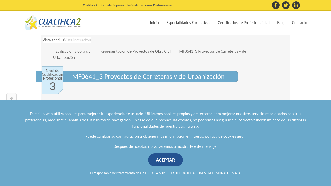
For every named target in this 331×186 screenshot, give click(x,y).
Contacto (299, 22)
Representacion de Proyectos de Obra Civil (136, 51)
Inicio (154, 22)
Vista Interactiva (77, 39)
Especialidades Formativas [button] (188, 22)
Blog (280, 22)
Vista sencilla (53, 39)
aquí (241, 136)
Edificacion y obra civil (74, 51)
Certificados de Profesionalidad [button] (244, 22)
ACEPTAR (165, 160)
